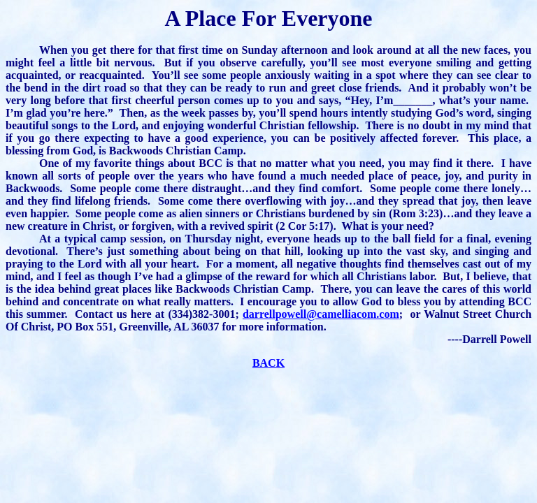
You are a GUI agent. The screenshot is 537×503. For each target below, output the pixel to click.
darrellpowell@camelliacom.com (321, 314)
